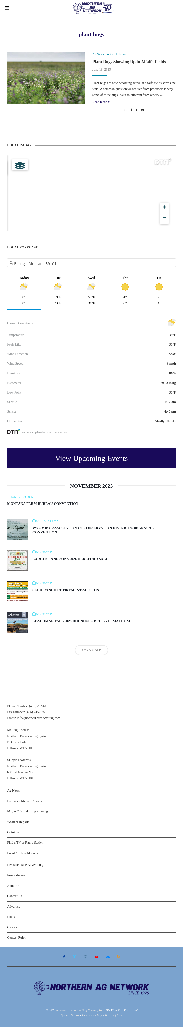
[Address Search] (91, 264)
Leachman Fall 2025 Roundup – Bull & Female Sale (83, 621)
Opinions (13, 832)
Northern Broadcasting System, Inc (79, 1010)
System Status (70, 1015)
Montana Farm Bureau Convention (42, 504)
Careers (12, 927)
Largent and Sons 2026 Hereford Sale (70, 559)
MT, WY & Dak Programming (27, 811)
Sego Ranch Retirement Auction (65, 590)
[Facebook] (64, 956)
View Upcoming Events (91, 458)
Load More (91, 650)
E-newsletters (16, 875)
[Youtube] (96, 956)
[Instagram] (85, 956)
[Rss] (118, 956)
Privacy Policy (92, 1015)
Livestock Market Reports (24, 801)
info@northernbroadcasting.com (38, 718)
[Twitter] (74, 956)
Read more (101, 102)
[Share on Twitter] (136, 110)
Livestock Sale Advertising (25, 865)
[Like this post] (125, 110)
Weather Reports (18, 822)
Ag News (13, 790)
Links (11, 917)
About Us (13, 886)
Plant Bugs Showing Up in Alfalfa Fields (129, 61)
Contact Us (14, 896)
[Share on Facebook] (131, 110)
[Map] (91, 193)
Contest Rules (16, 937)
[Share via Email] (142, 110)
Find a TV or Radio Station (25, 842)
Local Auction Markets (22, 853)
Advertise (13, 906)
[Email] (108, 956)
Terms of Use (113, 1015)
